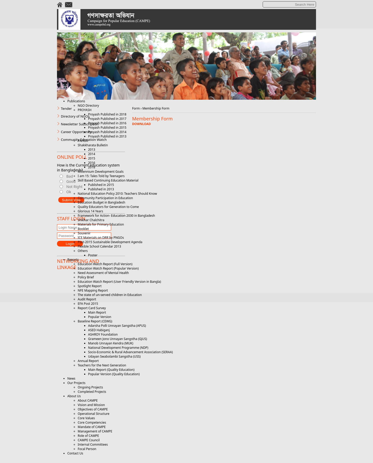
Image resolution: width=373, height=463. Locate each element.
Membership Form (155, 108)
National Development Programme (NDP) (118, 347)
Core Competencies (92, 422)
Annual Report (88, 361)
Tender (66, 108)
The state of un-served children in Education (110, 295)
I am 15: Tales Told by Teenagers (101, 176)
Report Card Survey (92, 308)
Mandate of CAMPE (92, 427)
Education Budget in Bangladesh (101, 202)
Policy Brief (86, 277)
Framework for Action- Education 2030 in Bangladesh (116, 215)
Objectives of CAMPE (93, 409)
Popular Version (99, 317)
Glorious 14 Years (90, 211)
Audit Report (87, 299)
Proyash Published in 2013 (107, 136)
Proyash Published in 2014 (107, 132)
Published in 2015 (101, 185)
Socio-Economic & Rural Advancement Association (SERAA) (130, 352)
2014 (91, 154)
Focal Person (87, 449)
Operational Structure (93, 413)
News (71, 378)
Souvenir (84, 233)
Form (136, 108)
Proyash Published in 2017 (107, 119)
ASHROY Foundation (103, 334)
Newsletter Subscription (80, 124)
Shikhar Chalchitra (91, 220)
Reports (73, 259)
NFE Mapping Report (93, 290)
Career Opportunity (76, 131)
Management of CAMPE (95, 431)
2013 (91, 149)
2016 (91, 163)
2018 (91, 167)
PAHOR (83, 141)
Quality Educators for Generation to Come (108, 207)
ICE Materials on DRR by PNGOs (101, 237)
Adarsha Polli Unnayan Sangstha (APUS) (117, 325)
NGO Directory (88, 105)
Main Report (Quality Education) (111, 369)
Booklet (83, 229)
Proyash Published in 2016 (107, 123)
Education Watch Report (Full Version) (105, 264)
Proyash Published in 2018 (107, 114)
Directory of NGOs (75, 116)
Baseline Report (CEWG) (95, 321)
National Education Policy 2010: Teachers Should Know (117, 193)
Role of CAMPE (88, 435)
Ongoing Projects (90, 387)
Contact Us (75, 453)
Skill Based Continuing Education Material (108, 180)
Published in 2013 (101, 189)
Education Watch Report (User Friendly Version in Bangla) (119, 281)
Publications (76, 101)
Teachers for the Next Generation (102, 365)
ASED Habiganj (99, 330)
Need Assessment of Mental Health (103, 273)
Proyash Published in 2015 (107, 127)
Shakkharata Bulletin (93, 145)
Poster (92, 255)
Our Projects (76, 383)
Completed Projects (92, 391)
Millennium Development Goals (101, 171)
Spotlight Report (90, 286)
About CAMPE (88, 400)
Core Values (86, 418)
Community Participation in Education (105, 198)
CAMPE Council (89, 440)
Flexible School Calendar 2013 (99, 246)
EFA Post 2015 (88, 303)
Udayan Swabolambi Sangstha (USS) (114, 356)
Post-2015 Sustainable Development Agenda (110, 242)
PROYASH (84, 110)
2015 (91, 158)
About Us (74, 396)
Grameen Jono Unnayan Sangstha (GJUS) (117, 339)
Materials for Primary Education (101, 224)
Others (83, 251)
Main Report (97, 312)
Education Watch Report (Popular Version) (108, 268)
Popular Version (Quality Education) (114, 374)
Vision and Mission (91, 405)
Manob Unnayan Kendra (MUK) (110, 343)
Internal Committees (93, 444)
